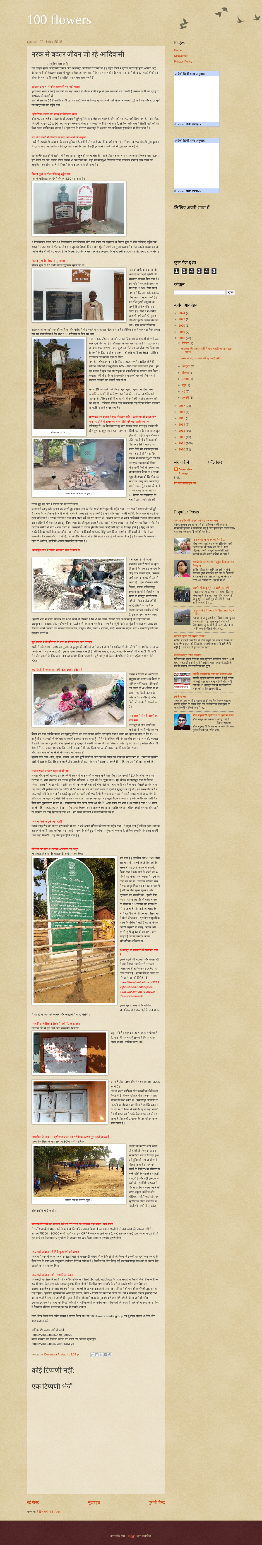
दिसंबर (186, 343)
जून (184, 385)
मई (184, 391)
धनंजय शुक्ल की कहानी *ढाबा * (190, 636)
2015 (182, 418)
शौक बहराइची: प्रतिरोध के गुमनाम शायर (213, 715)
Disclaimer (181, 56)
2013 (182, 430)
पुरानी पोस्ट (157, 1502)
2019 (182, 332)
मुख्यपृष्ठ (94, 1502)
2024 (182, 313)
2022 (182, 319)
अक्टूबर (186, 366)
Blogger (131, 1536)
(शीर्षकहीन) (180, 696)
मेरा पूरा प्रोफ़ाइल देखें (185, 483)
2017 (182, 405)
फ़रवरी (186, 397)
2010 (182, 449)
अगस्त (186, 378)
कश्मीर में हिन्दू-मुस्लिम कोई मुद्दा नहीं (211, 588)
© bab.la (179, 124)
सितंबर (186, 372)
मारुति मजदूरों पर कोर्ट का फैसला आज (212, 674)
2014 (182, 424)
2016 (182, 412)
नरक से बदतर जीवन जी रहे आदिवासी (200, 358)
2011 (182, 443)
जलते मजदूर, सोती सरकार (188, 655)
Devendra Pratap (185, 471)
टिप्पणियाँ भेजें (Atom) (50, 1511)
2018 (182, 338)
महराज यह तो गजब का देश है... (209, 539)
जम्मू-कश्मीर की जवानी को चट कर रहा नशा (196, 520)
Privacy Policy (183, 61)
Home (178, 50)
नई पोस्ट (33, 1502)
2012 (182, 437)
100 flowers (59, 19)
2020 (182, 325)
